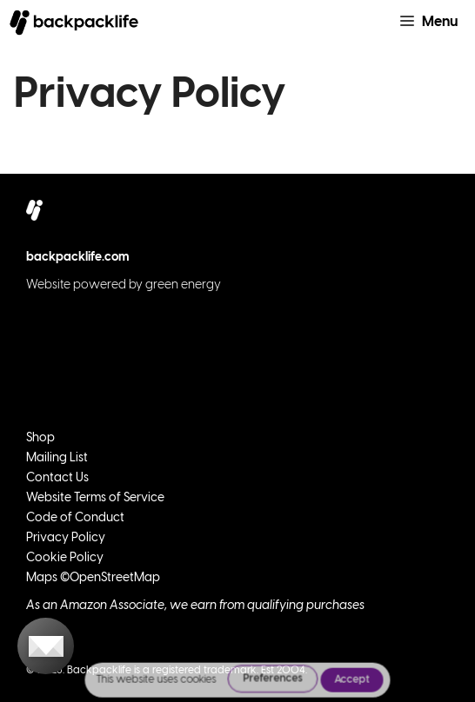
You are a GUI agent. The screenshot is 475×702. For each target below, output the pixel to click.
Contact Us (57, 478)
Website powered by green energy (123, 285)
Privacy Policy (65, 538)
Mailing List (57, 458)
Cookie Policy (65, 558)
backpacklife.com (78, 257)
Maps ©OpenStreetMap (93, 578)
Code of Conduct (75, 518)
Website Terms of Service (95, 498)
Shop (40, 438)
